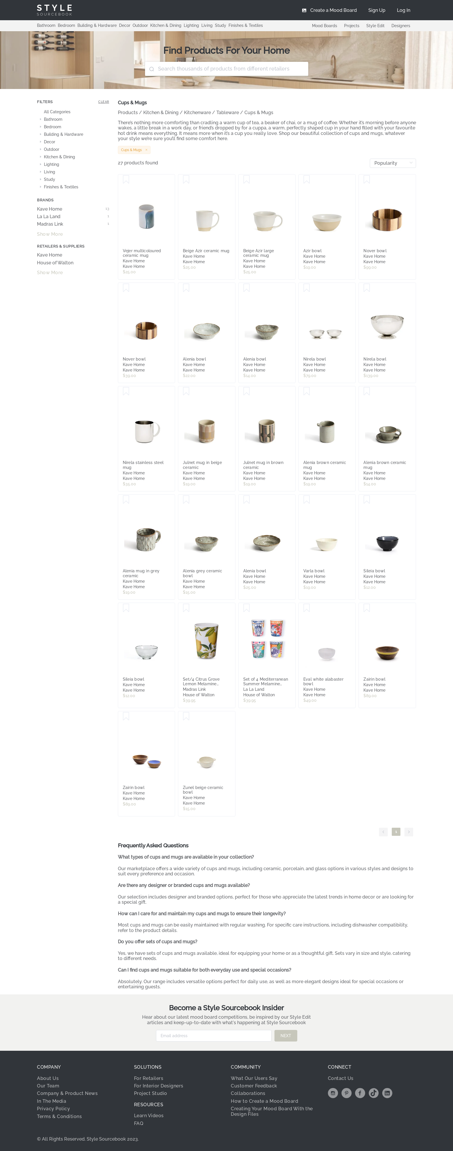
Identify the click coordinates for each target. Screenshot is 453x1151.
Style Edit (375, 25)
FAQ (139, 1123)
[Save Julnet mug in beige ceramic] (186, 391)
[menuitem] (403, 10)
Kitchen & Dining (165, 25)
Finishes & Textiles (246, 25)
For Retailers (149, 1078)
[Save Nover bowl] (366, 179)
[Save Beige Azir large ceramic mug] (246, 179)
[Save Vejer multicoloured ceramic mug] (126, 179)
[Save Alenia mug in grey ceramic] (126, 500)
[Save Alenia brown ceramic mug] (306, 391)
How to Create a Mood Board (264, 1101)
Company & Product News (67, 1093)
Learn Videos (149, 1115)
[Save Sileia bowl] (366, 500)
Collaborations (248, 1093)
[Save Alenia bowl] (186, 288)
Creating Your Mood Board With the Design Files (272, 1111)
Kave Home (73, 209)
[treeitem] (73, 112)
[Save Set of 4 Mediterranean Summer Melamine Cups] (246, 608)
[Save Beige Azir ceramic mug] (186, 179)
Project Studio (150, 1093)
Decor (124, 25)
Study (220, 25)
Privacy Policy (53, 1108)
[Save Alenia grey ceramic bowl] (186, 500)
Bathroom (46, 25)
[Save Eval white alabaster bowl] (306, 608)
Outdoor (140, 25)
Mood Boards (324, 25)
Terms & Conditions (59, 1116)
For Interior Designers (158, 1086)
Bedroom (66, 25)
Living (207, 25)
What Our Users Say (254, 1078)
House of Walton (55, 263)
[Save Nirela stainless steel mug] (126, 391)
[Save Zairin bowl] (366, 608)
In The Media (51, 1101)
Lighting (191, 25)
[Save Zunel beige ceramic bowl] (186, 716)
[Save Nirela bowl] (306, 288)
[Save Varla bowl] (306, 500)
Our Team (48, 1086)
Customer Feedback (254, 1086)
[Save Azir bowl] (306, 179)
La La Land (73, 216)
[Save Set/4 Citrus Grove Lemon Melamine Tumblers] (186, 608)
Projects (351, 25)
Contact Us (341, 1078)
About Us (48, 1078)
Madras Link (73, 224)
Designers (400, 25)
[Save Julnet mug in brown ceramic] (246, 391)
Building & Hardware (97, 25)
